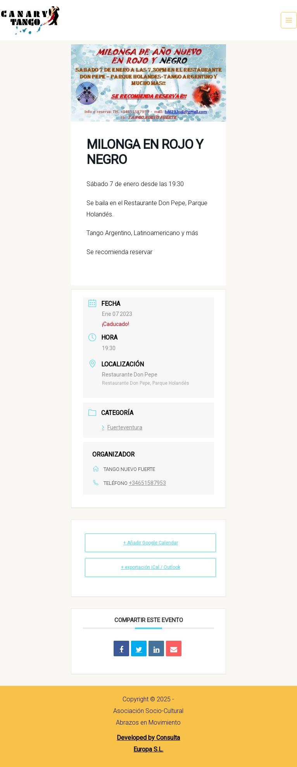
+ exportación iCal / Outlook (150, 567)
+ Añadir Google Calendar (150, 543)
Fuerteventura (122, 427)
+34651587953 (147, 483)
